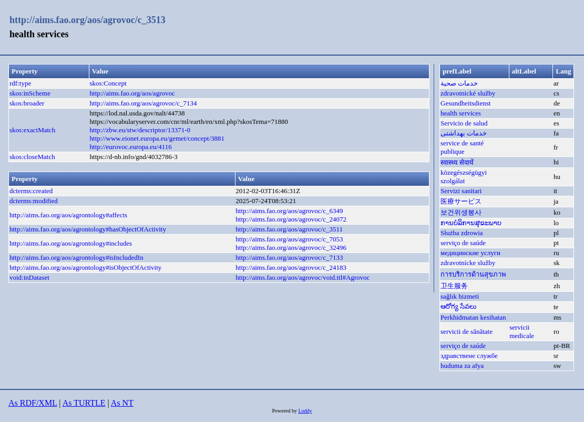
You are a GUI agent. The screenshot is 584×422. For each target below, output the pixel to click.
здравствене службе (469, 356)
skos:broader (26, 103)
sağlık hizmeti (459, 296)
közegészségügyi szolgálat (463, 176)
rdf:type (20, 83)
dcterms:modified (33, 201)
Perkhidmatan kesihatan (473, 317)
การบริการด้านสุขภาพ (473, 274)
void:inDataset (29, 277)
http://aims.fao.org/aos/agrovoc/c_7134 (143, 103)
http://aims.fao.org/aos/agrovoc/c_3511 (289, 229)
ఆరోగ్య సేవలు (458, 306)
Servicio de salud (464, 123)
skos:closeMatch (32, 157)
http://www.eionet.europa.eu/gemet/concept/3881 (157, 138)
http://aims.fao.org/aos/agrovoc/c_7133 (289, 257)
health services (460, 113)
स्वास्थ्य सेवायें (457, 162)
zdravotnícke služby (467, 263)
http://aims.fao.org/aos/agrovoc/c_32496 (290, 247)
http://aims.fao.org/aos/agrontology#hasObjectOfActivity (87, 229)
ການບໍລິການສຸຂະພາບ (470, 223)
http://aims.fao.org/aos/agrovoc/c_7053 (289, 239)
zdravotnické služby (467, 93)
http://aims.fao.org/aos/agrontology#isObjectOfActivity (85, 267)
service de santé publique (462, 147)
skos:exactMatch (32, 130)
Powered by (285, 411)
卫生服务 (454, 286)
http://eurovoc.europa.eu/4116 (131, 147)
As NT (122, 402)
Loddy (305, 411)
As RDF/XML (32, 402)
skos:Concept (108, 83)
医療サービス (460, 201)
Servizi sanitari (460, 191)
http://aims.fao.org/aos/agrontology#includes (70, 243)
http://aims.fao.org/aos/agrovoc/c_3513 (87, 20)
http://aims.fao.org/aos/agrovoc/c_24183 (290, 267)
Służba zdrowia (461, 233)
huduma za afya (462, 366)
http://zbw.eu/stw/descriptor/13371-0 (140, 130)
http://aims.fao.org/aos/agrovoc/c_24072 (290, 219)
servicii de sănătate (466, 331)
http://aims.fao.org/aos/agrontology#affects (68, 215)
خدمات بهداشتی (463, 133)
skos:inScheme (29, 93)
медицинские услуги (470, 253)
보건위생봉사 (460, 212)
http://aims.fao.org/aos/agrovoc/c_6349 (289, 211)
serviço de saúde (463, 243)
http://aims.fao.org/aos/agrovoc (132, 93)
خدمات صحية (459, 83)
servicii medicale (521, 331)
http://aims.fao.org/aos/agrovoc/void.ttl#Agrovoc (302, 277)
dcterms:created (31, 191)
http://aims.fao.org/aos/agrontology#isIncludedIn (76, 257)
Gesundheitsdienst (465, 103)
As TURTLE (84, 402)
